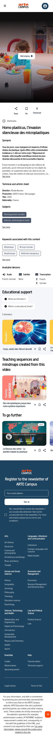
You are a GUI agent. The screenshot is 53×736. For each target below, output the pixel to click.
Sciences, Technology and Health (13, 612)
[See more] (6, 176)
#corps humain (26, 247)
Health (7, 644)
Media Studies (33, 555)
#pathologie (9, 253)
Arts (6, 536)
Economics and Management (34, 572)
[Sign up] (26, 502)
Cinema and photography (10, 551)
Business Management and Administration (37, 585)
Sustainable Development (10, 635)
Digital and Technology (14, 626)
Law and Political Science (35, 612)
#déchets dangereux (30, 253)
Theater (8, 565)
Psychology (9, 604)
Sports (7, 648)
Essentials (9, 655)
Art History (9, 542)
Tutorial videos (34, 661)
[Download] (37, 110)
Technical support (35, 665)
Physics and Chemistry (14, 640)
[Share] (16, 110)
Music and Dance (12, 561)
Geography (9, 584)
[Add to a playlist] (35, 349)
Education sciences (12, 600)
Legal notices (10, 685)
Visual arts (9, 546)
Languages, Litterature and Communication (37, 537)
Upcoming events (12, 669)
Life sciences (10, 630)
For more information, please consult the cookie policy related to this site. (23, 729)
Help (30, 655)
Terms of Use (36, 685)
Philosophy (9, 592)
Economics (32, 580)
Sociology (9, 588)
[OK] (48, 714)
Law (29, 623)
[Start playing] (26, 56)
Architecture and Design (15, 557)
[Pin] (26, 110)
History (8, 580)
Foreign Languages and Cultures (38, 550)
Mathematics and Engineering (12, 620)
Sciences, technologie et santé (16, 220)
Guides (7, 661)
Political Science (34, 619)
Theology (9, 596)
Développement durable (14, 214)
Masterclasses (10, 665)
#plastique (9, 247)
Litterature (32, 545)
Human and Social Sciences (12, 572)
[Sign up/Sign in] (45, 6)
